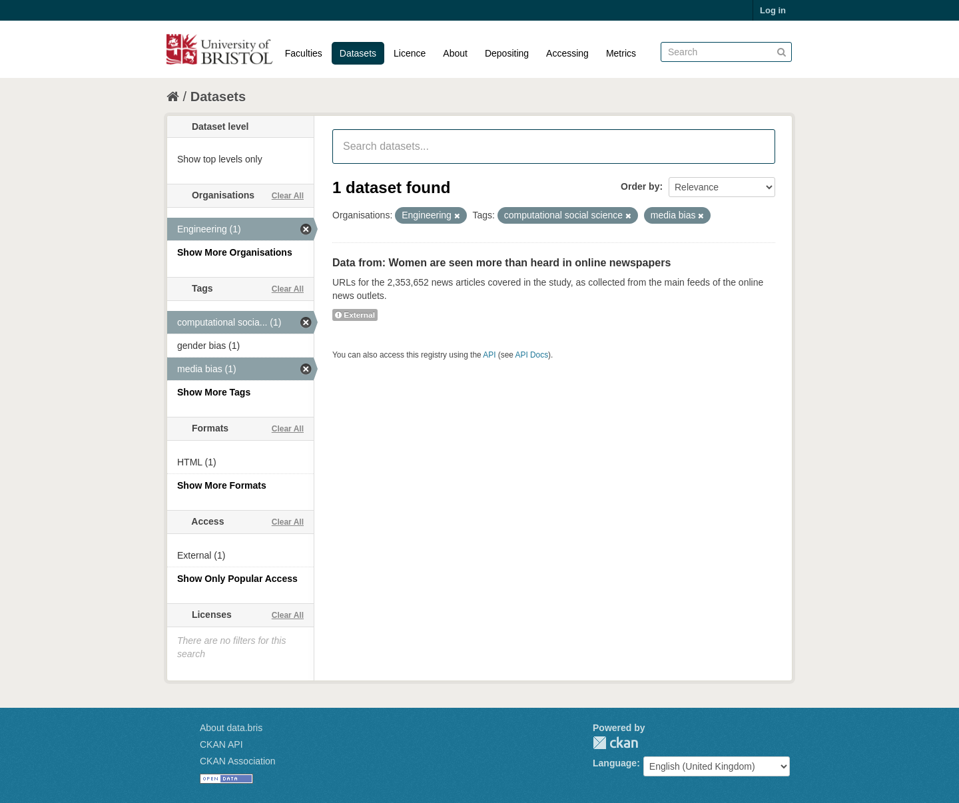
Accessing (567, 53)
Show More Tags (213, 392)
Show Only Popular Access (237, 578)
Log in (773, 10)
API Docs (532, 355)
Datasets (358, 53)
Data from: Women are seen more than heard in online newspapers (501, 262)
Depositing (507, 53)
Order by (640, 186)
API (489, 355)
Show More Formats (221, 485)
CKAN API (221, 744)
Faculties (303, 53)
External (355, 315)
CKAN (615, 743)
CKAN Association (238, 761)
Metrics (621, 53)
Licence (410, 53)
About (455, 53)
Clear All (288, 195)
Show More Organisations (234, 252)
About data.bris (231, 727)
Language (615, 763)
